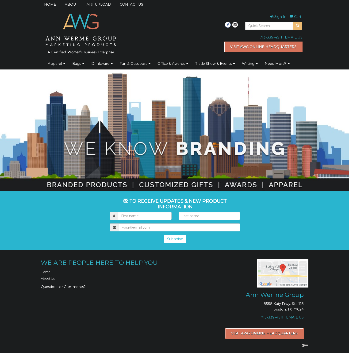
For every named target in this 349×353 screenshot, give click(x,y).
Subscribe (175, 239)
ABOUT (71, 4)
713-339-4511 (271, 37)
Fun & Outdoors (135, 63)
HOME (50, 4)
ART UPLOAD (99, 4)
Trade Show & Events (215, 63)
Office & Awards (172, 63)
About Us (48, 278)
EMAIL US (294, 37)
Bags (78, 63)
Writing (250, 63)
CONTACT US (131, 4)
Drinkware (102, 63)
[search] (297, 26)
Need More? (277, 63)
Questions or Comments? (63, 287)
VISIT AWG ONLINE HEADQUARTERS (263, 47)
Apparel (56, 63)
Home (45, 272)
